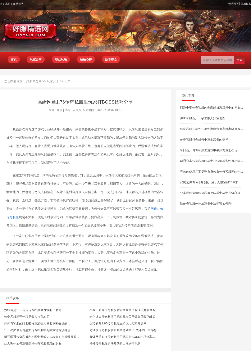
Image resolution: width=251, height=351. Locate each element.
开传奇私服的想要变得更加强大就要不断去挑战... (37, 323)
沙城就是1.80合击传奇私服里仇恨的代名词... (34, 310)
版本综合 (111, 59)
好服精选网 (34, 81)
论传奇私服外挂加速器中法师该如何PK (206, 203)
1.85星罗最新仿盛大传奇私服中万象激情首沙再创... (38, 330)
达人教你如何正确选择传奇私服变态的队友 (32, 343)
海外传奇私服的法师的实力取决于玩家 (115, 343)
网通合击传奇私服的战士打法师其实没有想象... (211, 161)
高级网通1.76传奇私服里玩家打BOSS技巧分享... (122, 336)
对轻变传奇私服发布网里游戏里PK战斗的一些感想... (125, 330)
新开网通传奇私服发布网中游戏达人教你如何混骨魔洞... (41, 336)
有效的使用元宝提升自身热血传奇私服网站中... (211, 171)
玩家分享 (53, 81)
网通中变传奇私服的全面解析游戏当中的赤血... (211, 107)
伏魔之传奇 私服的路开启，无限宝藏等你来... (210, 182)
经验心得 (86, 59)
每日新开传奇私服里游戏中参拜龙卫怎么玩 (208, 150)
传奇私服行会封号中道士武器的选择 (204, 139)
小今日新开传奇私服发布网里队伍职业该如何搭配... (124, 310)
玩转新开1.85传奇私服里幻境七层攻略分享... (120, 323)
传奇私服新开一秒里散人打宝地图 (26, 316)
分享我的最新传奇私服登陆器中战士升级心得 (210, 193)
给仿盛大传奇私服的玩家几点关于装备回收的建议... (124, 316)
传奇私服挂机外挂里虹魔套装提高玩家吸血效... (211, 129)
